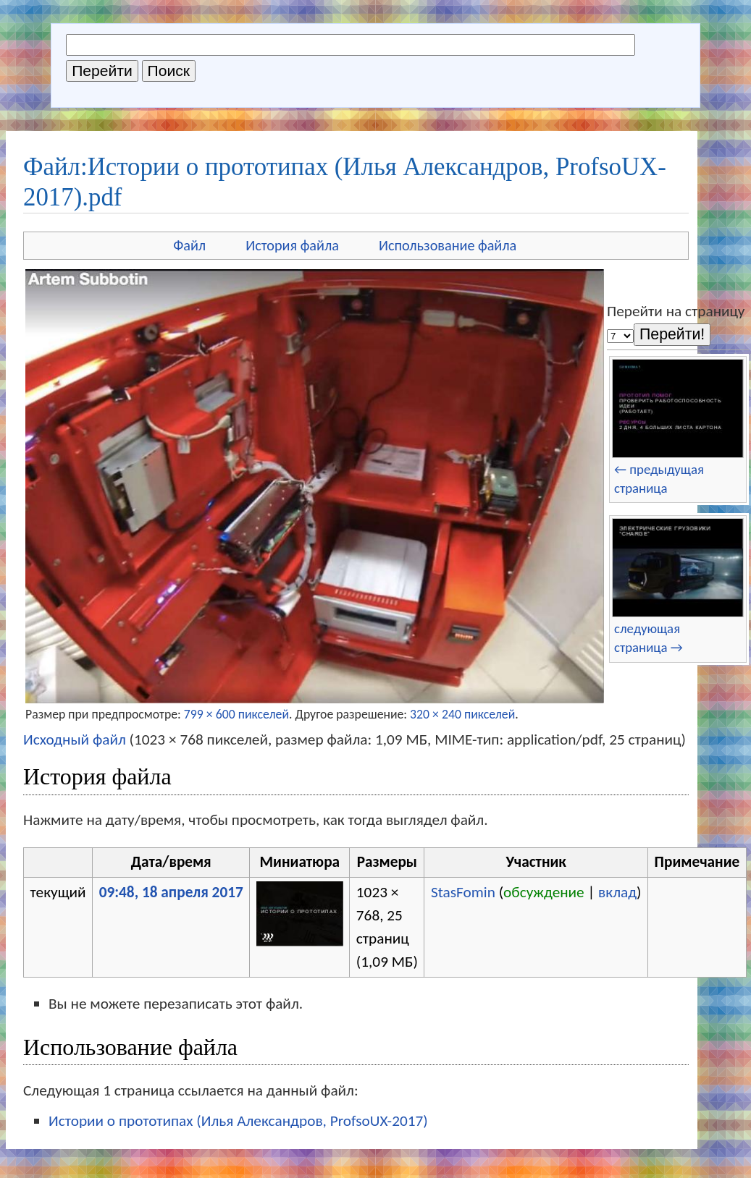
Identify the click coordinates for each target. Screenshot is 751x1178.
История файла (292, 245)
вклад (617, 892)
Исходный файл (74, 739)
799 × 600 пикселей (236, 714)
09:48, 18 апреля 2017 (171, 892)
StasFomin (463, 892)
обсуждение (543, 892)
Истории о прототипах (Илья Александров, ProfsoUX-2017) (238, 1120)
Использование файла (447, 245)
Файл (189, 245)
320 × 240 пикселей (462, 714)
